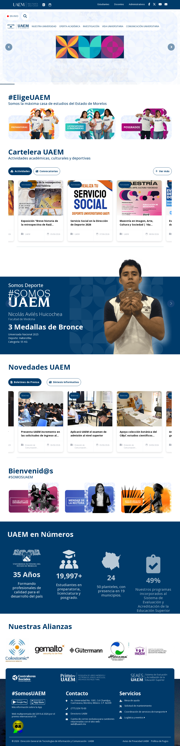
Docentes (119, 4)
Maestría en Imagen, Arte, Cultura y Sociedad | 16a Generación (136, 222)
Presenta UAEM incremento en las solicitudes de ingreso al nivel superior (40, 433)
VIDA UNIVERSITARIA (112, 26)
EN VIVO (14, 16)
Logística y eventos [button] (134, 717)
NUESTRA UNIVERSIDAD (44, 26)
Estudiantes (103, 4)
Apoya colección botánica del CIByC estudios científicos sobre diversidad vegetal (138, 433)
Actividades (20, 171)
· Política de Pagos (159, 741)
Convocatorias (47, 171)
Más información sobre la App (27, 707)
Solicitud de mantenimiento (138, 705)
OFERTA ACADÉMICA (69, 26)
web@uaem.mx (78, 724)
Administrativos (137, 4)
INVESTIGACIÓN (91, 26)
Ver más (162, 171)
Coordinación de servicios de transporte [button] (145, 711)
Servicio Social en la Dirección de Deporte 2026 (89, 222)
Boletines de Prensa (25, 382)
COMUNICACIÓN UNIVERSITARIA (142, 26)
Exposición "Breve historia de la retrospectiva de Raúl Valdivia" (39, 222)
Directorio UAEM (79, 713)
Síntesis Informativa (64, 382)
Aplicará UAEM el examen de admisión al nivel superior (88, 433)
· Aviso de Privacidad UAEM (135, 741)
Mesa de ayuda (132, 700)
